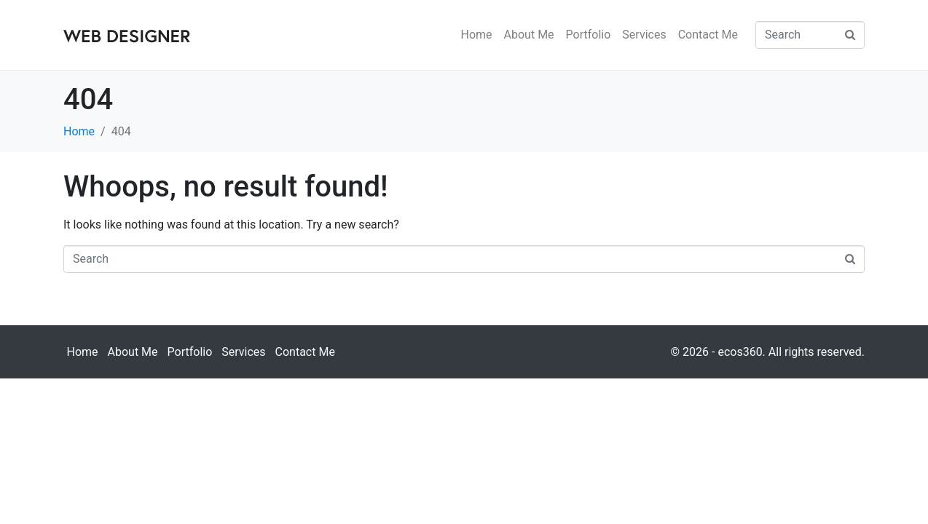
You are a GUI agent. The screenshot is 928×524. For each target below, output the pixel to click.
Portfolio (588, 34)
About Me (529, 34)
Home (476, 34)
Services (644, 34)
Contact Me (708, 34)
